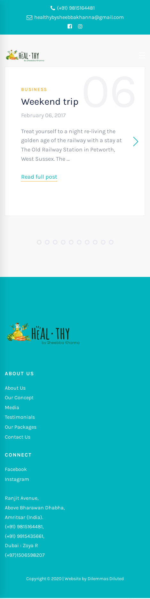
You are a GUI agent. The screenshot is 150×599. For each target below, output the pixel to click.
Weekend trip (50, 101)
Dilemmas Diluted (106, 578)
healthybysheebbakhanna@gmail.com (75, 17)
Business (34, 89)
